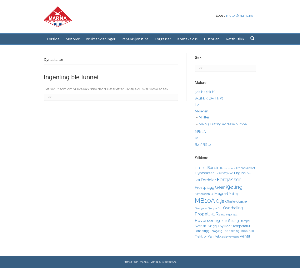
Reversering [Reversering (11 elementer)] (207, 220)
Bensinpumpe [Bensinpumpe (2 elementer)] (227, 168)
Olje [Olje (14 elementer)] (220, 201)
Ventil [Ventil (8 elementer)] (245, 236)
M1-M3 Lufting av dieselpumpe (223, 124)
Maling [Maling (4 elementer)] (233, 193)
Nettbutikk (235, 39)
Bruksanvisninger (100, 39)
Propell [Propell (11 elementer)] (202, 213)
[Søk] (252, 38)
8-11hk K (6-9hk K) (209, 98)
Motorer (73, 39)
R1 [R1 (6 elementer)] (213, 214)
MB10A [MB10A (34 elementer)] (205, 200)
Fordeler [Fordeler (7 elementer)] (208, 180)
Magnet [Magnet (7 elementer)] (221, 193)
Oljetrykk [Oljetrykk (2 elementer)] (212, 208)
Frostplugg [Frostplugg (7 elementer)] (204, 187)
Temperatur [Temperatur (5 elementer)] (241, 226)
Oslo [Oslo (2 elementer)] (220, 208)
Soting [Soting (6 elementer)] (233, 221)
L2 (197, 105)
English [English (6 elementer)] (240, 173)
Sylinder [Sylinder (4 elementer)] (225, 226)
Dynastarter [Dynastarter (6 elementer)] (204, 173)
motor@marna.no (239, 16)
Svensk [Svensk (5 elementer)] (200, 226)
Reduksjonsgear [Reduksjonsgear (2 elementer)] (229, 214)
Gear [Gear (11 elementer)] (220, 187)
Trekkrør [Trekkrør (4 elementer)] (201, 236)
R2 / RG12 (203, 145)
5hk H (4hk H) (205, 92)
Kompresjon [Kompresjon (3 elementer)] (202, 193)
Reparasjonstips (135, 39)
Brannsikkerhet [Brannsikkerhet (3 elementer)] (245, 168)
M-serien (201, 111)
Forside (53, 39)
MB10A (200, 132)
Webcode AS (169, 261)
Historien (212, 39)
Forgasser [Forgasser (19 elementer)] (229, 179)
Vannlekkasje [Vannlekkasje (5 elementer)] (218, 236)
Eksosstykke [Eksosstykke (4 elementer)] (224, 173)
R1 (197, 138)
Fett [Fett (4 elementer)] (197, 180)
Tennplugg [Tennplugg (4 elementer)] (202, 231)
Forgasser (163, 39)
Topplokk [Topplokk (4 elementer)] (247, 231)
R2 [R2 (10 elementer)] (218, 213)
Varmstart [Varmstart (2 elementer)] (233, 236)
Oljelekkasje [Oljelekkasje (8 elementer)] (236, 201)
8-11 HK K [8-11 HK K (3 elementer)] (200, 168)
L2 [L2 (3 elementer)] (212, 193)
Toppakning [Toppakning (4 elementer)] (231, 231)
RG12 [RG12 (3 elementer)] (224, 221)
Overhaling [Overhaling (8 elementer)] (233, 207)
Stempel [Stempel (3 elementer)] (245, 221)
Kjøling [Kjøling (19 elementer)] (234, 187)
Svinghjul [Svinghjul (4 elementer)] (213, 226)
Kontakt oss (187, 39)
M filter (204, 117)
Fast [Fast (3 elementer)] (248, 173)
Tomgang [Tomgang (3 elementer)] (216, 231)
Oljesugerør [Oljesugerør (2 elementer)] (201, 208)
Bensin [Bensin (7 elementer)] (213, 167)
